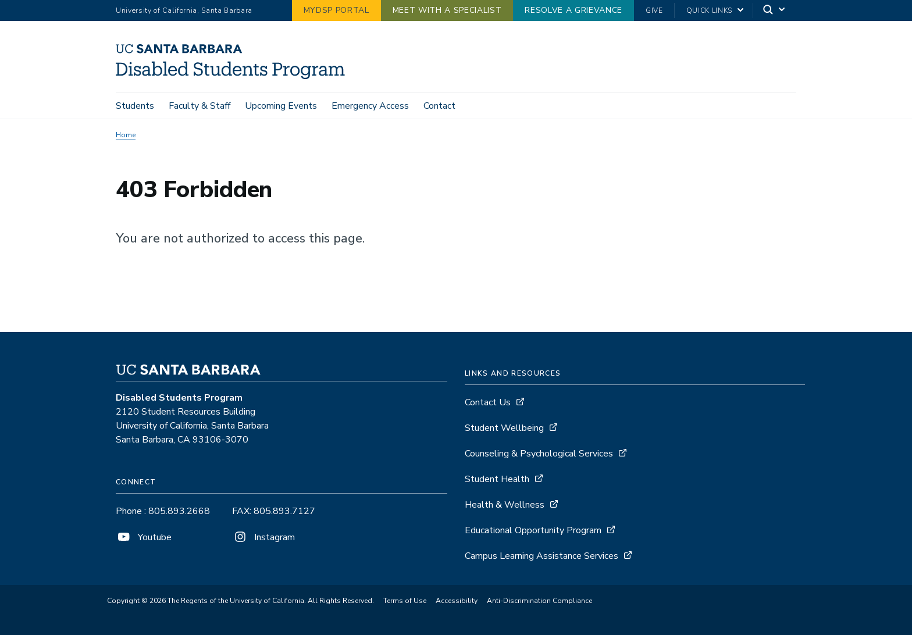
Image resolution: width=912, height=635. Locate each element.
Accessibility (457, 600)
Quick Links (709, 10)
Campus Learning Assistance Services (541, 556)
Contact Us (488, 402)
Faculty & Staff (199, 105)
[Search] (774, 11)
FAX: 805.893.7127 (273, 511)
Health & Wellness (504, 504)
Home (126, 135)
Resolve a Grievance (573, 10)
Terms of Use (404, 600)
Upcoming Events (281, 105)
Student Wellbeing (504, 428)
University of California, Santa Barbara (184, 10)
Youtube (144, 537)
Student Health (497, 479)
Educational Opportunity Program (533, 530)
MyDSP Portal (336, 10)
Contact (439, 105)
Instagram (263, 537)
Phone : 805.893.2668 (163, 511)
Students (135, 105)
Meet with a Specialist (447, 10)
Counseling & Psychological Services (539, 453)
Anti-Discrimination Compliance (539, 600)
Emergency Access (370, 105)
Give (654, 10)
